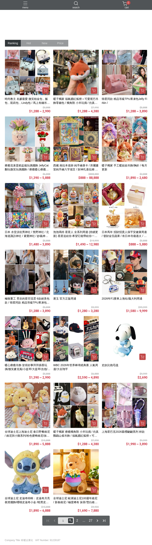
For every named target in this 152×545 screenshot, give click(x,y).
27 (90, 520)
